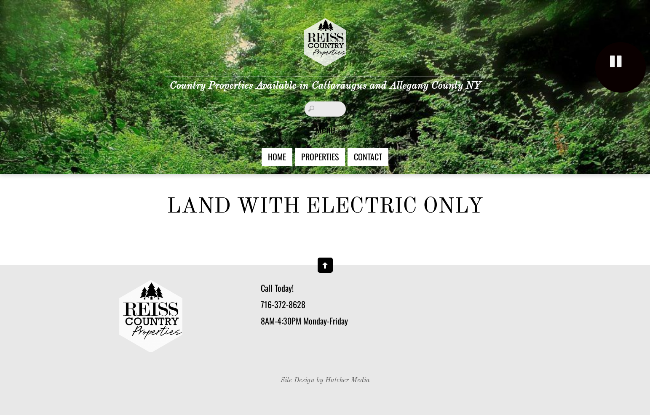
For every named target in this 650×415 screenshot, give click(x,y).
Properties (320, 156)
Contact (368, 156)
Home (277, 156)
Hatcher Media (347, 380)
